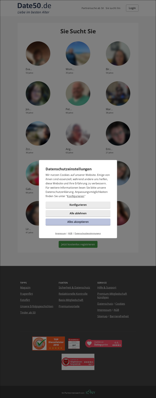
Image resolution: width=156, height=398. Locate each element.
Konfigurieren (75, 196)
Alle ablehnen (78, 213)
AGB (70, 233)
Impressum (60, 233)
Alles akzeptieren (78, 222)
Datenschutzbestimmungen (88, 233)
